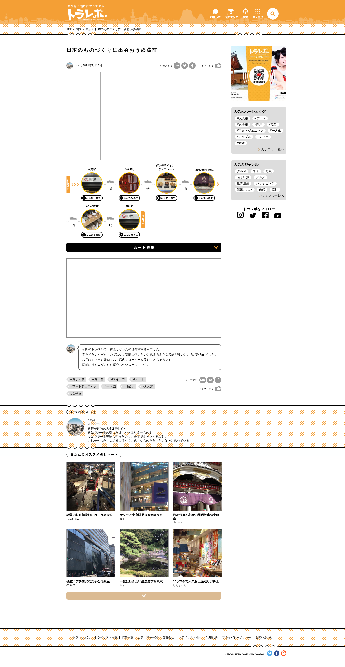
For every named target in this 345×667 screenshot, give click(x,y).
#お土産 (97, 379)
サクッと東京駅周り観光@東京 (141, 515)
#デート (138, 379)
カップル (245, 136)
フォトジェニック (251, 130)
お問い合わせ (264, 637)
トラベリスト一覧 (105, 637)
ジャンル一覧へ (272, 196)
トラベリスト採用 (190, 637)
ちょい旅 (243, 177)
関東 (79, 29)
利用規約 (212, 637)
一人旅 (276, 130)
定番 (242, 143)
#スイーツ (118, 379)
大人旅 (243, 118)
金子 (122, 518)
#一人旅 (110, 386)
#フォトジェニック (83, 386)
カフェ (264, 136)
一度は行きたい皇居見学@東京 (141, 581)
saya (78, 65)
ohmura (177, 522)
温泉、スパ (244, 189)
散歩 (274, 124)
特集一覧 (127, 637)
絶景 (269, 171)
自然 (262, 189)
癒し (275, 189)
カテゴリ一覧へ (272, 149)
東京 (88, 29)
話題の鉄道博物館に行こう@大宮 (89, 515)
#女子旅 (75, 393)
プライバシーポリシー (236, 637)
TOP (69, 29)
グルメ (241, 171)
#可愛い (129, 386)
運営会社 (168, 637)
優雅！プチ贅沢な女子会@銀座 (88, 581)
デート (261, 118)
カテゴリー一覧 (148, 637)
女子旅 (243, 124)
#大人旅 (147, 386)
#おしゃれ (77, 379)
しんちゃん (73, 518)
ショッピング (265, 183)
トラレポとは (81, 637)
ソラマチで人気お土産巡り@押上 (196, 581)
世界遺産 (243, 183)
